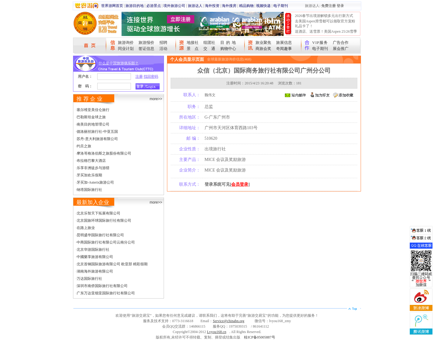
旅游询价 (126, 42)
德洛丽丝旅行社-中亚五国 (97, 131)
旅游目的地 (134, 6)
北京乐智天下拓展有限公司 (98, 213)
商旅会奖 (263, 48)
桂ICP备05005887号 (259, 337)
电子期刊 (280, 6)
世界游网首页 (112, 6)
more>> (156, 99)
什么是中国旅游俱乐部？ (118, 63)
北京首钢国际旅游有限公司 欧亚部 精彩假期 (112, 264)
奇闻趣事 (284, 48)
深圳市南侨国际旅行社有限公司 (102, 286)
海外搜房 (229, 6)
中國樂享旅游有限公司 (95, 257)
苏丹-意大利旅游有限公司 (97, 139)
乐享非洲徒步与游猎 (93, 168)
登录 (340, 6)
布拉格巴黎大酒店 (91, 161)
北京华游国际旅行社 (93, 249)
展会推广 (341, 48)
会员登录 (239, 184)
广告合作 (341, 42)
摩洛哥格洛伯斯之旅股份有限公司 (104, 153)
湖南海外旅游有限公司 (95, 271)
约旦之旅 (84, 146)
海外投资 (212, 6)
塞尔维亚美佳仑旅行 (93, 110)
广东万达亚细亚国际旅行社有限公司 (106, 293)
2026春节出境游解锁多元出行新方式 (324, 16)
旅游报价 (146, 42)
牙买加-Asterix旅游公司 (95, 182)
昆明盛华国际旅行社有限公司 (100, 235)
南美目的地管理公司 (93, 124)
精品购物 (246, 6)
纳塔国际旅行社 (89, 190)
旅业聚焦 (263, 42)
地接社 (193, 42)
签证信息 (146, 48)
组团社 (209, 42)
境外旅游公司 (174, 6)
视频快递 (263, 6)
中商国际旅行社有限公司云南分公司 (106, 242)
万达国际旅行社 (89, 278)
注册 (139, 76)
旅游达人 (195, 6)
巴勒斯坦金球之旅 (91, 117)
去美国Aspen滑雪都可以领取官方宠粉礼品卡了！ (325, 23)
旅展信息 (284, 42)
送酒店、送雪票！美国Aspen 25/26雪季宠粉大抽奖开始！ (326, 33)
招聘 (163, 42)
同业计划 (126, 48)
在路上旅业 (86, 228)
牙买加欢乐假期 (89, 175)
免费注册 (328, 6)
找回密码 (151, 76)
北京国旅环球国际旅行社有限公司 (104, 220)
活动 (163, 48)
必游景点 (153, 6)
